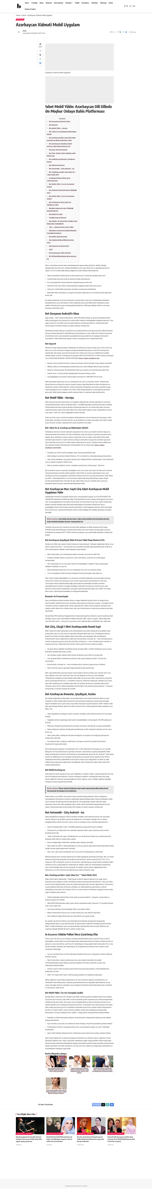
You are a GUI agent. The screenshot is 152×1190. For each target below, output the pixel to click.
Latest (24, 15)
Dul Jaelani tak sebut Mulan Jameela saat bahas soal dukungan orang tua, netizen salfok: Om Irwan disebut (60, 1140)
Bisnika (25, 31)
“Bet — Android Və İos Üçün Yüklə (62, 228)
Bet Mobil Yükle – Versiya (59, 129)
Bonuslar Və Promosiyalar (59, 150)
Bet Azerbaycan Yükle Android (61, 253)
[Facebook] (125, 6)
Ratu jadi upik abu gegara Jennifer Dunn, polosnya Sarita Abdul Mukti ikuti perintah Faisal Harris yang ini (121, 1140)
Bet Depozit (54, 125)
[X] (127, 6)
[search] (130, 6)
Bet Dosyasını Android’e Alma (61, 122)
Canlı (51, 250)
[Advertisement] (80, 57)
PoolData (20, 20)
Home (18, 15)
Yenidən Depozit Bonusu (59, 218)
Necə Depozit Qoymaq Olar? (60, 247)
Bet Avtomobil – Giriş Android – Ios (63, 169)
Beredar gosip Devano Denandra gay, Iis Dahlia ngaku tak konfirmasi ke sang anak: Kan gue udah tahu (91, 1140)
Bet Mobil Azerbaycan (58, 166)
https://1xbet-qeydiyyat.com (96, 359)
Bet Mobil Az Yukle (57, 215)
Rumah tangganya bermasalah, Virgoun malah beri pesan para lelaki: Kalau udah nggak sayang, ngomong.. (29, 1140)
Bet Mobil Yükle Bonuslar (59, 237)
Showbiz (29, 1135)
